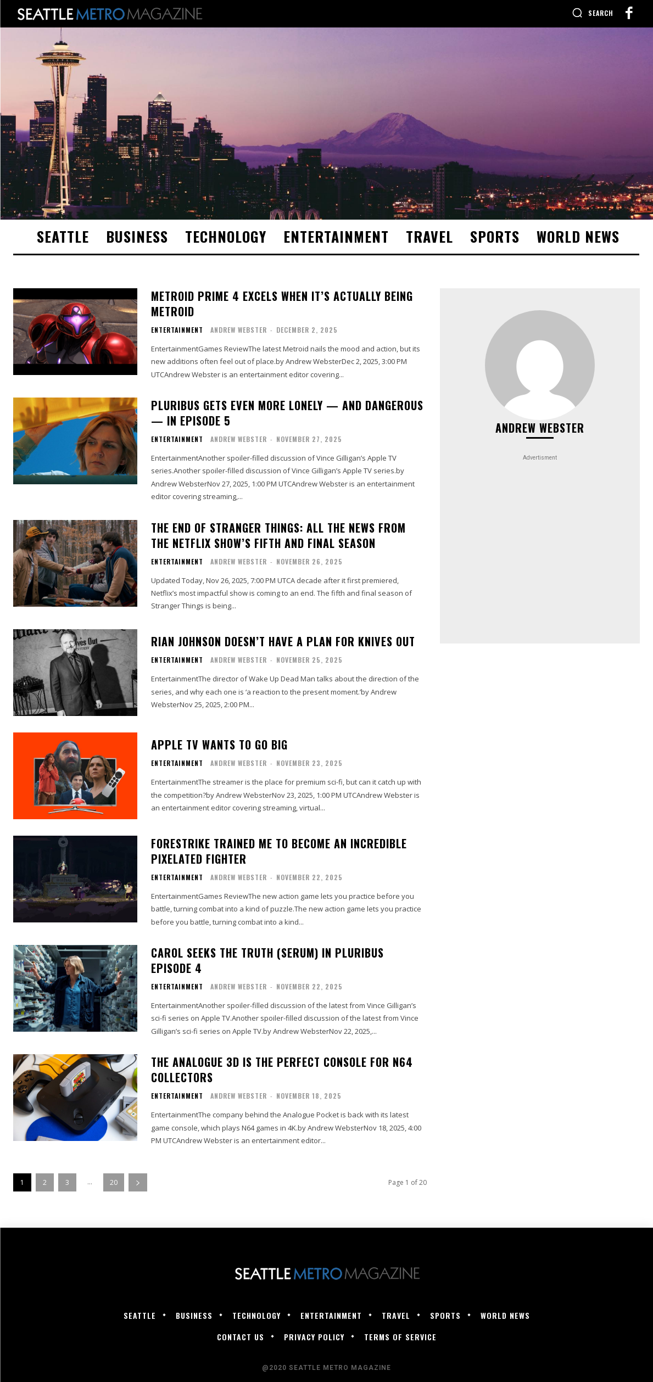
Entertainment (177, 330)
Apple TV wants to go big (219, 744)
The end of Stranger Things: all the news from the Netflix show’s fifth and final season (278, 535)
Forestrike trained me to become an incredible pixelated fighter (279, 851)
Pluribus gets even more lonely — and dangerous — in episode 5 (287, 413)
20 (114, 1182)
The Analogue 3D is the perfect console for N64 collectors (282, 1070)
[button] (592, 12)
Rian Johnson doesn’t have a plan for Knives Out (283, 641)
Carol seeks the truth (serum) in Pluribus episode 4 (267, 960)
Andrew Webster (238, 329)
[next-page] (138, 1182)
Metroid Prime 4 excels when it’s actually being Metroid (282, 304)
